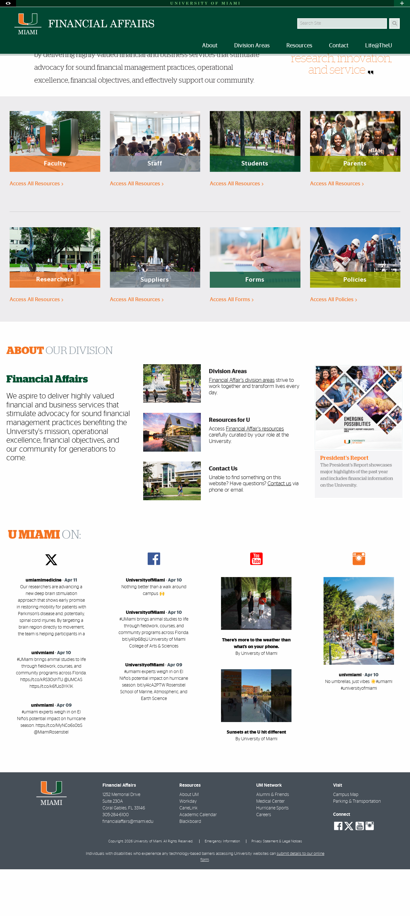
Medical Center (270, 848)
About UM (189, 841)
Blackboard (190, 868)
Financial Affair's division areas (242, 427)
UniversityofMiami (145, 627)
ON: (44, 582)
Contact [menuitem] (338, 46)
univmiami (42, 699)
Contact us (279, 530)
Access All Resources (36, 230)
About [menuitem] (209, 46)
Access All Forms (231, 346)
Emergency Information (222, 888)
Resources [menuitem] (299, 46)
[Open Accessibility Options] (8, 3)
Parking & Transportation (357, 848)
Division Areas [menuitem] (252, 46)
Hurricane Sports (272, 855)
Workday (188, 848)
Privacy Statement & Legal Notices (276, 888)
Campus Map (345, 841)
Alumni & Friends (272, 841)
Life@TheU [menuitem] (378, 46)
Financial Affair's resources (255, 475)
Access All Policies (333, 346)
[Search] (394, 23)
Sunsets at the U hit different (256, 779)
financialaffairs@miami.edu (127, 868)
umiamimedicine (44, 627)
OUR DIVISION (59, 397)
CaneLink (188, 855)
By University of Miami (256, 700)
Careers (263, 861)
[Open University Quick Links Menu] (402, 3)
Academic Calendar (198, 861)
